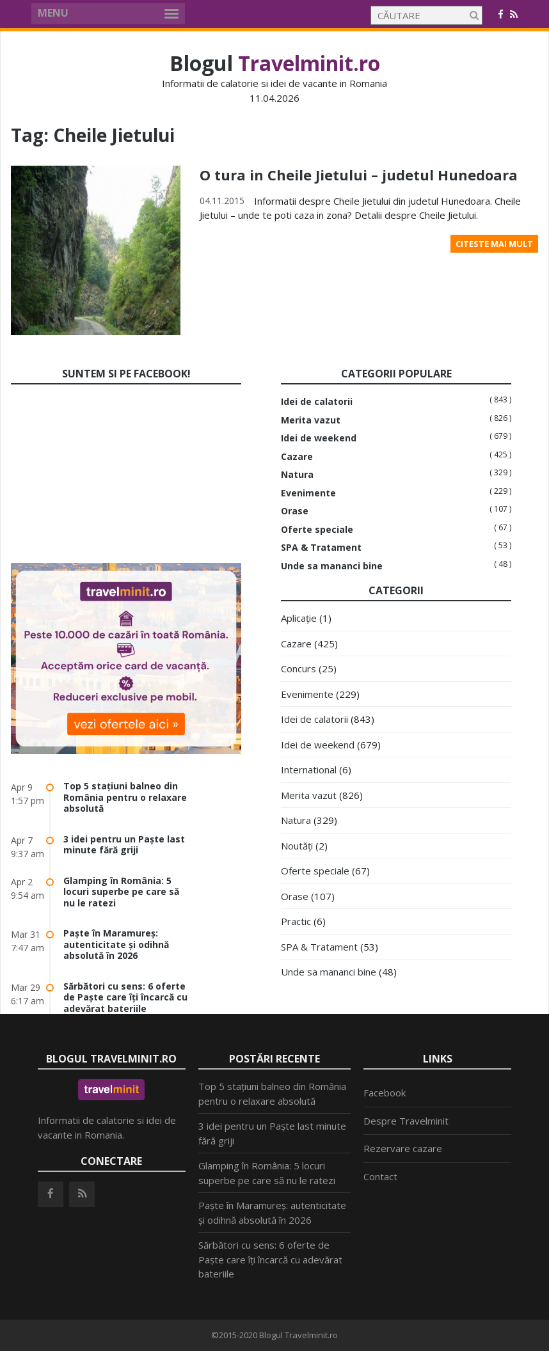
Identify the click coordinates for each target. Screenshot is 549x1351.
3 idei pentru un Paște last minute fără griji (124, 845)
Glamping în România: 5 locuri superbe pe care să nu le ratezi (121, 891)
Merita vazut (310, 420)
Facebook (384, 1092)
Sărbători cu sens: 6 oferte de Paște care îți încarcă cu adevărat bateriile (125, 997)
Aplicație (299, 618)
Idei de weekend (318, 438)
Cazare (297, 456)
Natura (297, 474)
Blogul (275, 63)
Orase (294, 511)
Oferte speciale (317, 529)
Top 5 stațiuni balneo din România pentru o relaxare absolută (125, 797)
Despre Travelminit (406, 1120)
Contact (380, 1176)
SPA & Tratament (321, 547)
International (309, 769)
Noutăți (297, 845)
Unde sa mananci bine (332, 566)
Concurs (298, 668)
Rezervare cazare (402, 1148)
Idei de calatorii (317, 401)
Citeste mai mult (494, 243)
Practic (296, 921)
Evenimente (308, 493)
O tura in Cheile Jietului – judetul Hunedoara (359, 174)
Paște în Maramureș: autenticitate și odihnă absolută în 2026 (116, 944)
